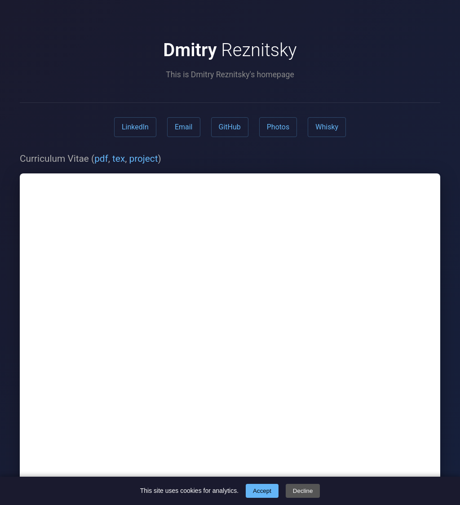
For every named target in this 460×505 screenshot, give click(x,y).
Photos (278, 127)
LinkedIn (135, 127)
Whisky (326, 127)
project (143, 158)
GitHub (230, 127)
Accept (262, 490)
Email (184, 127)
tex (118, 158)
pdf (101, 158)
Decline (303, 490)
